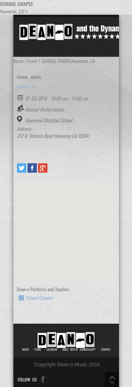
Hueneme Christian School (48, 120)
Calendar (51, 349)
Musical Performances (44, 109)
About (25, 349)
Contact (106, 349)
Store (37, 349)
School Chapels (40, 297)
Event (32, 60)
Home (18, 60)
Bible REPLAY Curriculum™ (79, 349)
